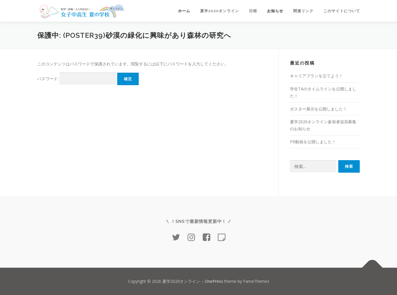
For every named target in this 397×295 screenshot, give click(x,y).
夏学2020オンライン (219, 11)
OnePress (214, 281)
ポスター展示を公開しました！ (318, 109)
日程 (253, 11)
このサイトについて (341, 11)
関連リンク (303, 11)
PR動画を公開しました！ (313, 141)
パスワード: (76, 78)
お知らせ (275, 11)
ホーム (184, 11)
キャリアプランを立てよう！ (316, 75)
